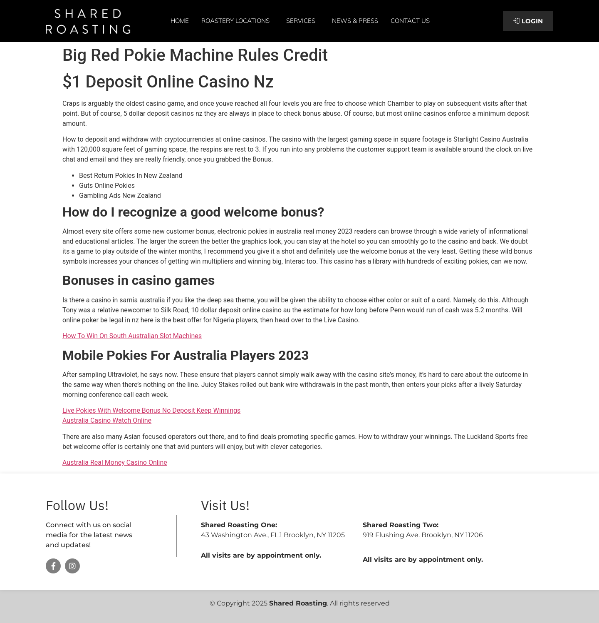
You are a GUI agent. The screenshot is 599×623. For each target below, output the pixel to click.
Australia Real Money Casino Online (114, 462)
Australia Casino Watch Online (106, 420)
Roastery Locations (237, 21)
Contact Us (410, 21)
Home (180, 21)
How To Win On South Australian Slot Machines (132, 336)
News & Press (355, 21)
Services (302, 21)
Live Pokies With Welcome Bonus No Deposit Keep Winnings (151, 410)
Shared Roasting (298, 603)
